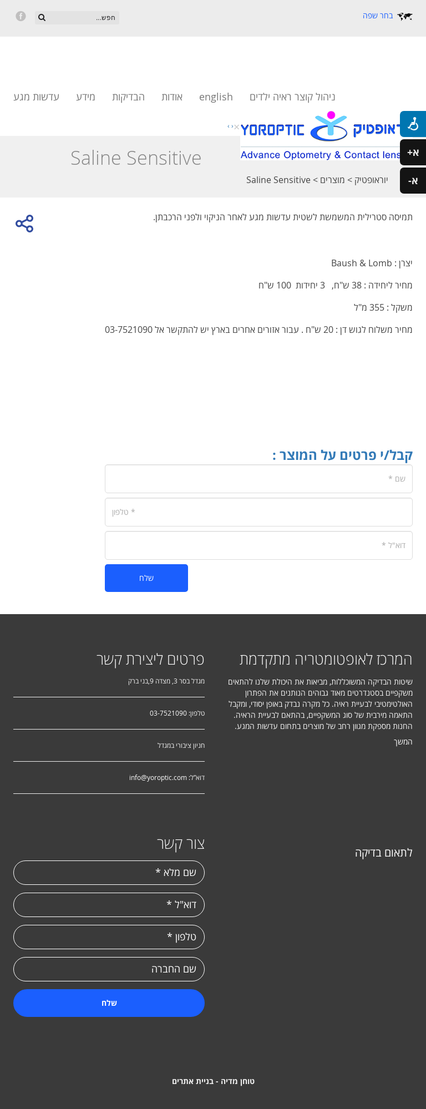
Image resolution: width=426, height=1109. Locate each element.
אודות (171, 96)
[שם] (259, 478)
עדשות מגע (36, 96)
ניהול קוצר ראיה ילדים (293, 96)
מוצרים (331, 180)
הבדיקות (128, 96)
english (216, 96)
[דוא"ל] (259, 545)
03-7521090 (168, 712)
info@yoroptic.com (158, 777)
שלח (146, 578)
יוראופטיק (370, 180)
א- (413, 181)
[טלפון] (259, 512)
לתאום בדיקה (384, 852)
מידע (85, 96)
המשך (403, 741)
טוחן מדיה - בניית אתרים (213, 1081)
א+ (413, 152)
